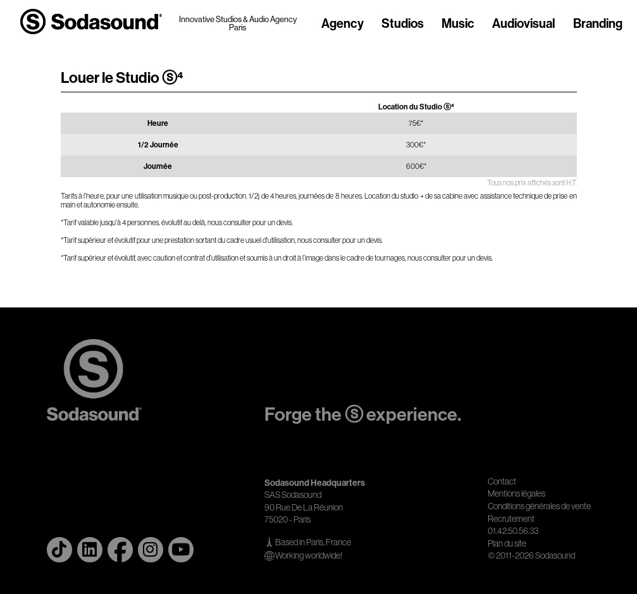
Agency (342, 24)
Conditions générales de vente (539, 506)
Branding (597, 24)
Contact (502, 481)
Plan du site (507, 543)
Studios (402, 24)
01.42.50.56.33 (513, 531)
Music (458, 24)
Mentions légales (516, 493)
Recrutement (511, 519)
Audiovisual (523, 24)
